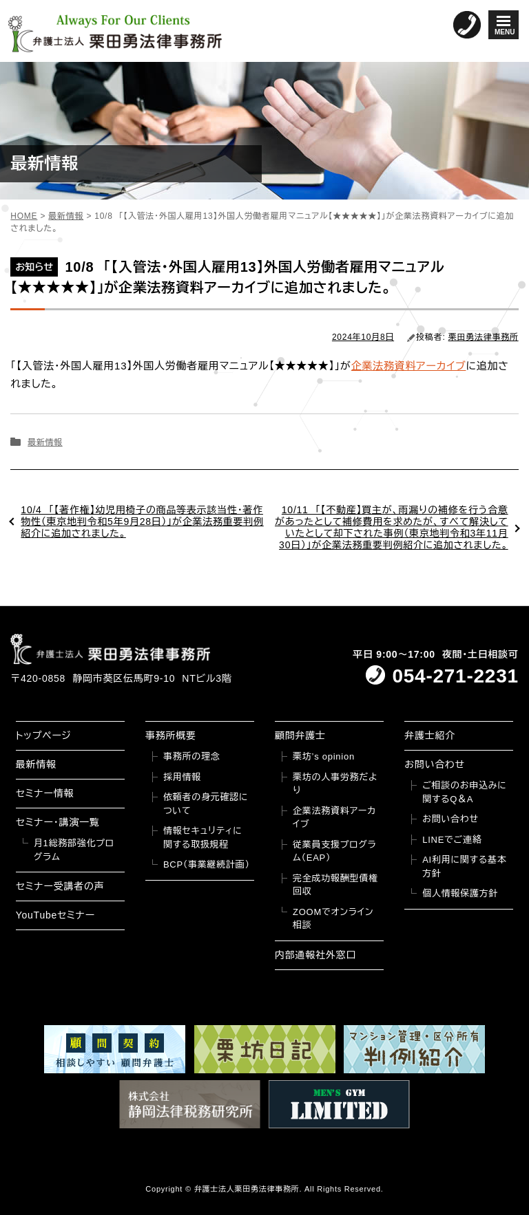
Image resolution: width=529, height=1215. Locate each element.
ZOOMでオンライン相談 (333, 919)
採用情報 (182, 777)
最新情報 (45, 442)
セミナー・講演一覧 (58, 822)
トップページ (44, 735)
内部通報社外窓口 (315, 954)
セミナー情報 (45, 793)
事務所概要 (170, 735)
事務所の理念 (191, 756)
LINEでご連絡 (451, 840)
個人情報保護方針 (460, 893)
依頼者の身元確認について (205, 804)
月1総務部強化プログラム (74, 850)
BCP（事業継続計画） (206, 864)
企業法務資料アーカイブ (408, 366)
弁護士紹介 (429, 735)
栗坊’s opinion (324, 756)
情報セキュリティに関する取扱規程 (202, 838)
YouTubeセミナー (55, 915)
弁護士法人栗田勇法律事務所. (248, 1189)
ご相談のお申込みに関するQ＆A (464, 792)
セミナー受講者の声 (60, 886)
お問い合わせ (434, 764)
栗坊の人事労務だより (335, 784)
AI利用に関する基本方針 (464, 866)
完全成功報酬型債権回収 (335, 885)
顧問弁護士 (300, 735)
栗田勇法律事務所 (483, 337)
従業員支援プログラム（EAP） (334, 851)
